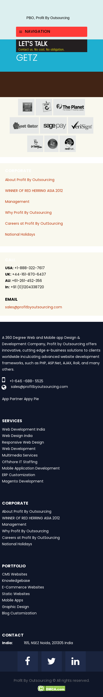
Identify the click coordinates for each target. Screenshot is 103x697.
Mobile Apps (12, 600)
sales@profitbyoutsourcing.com (33, 307)
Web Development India (23, 429)
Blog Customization (19, 613)
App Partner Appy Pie (20, 398)
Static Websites (16, 593)
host (24, 125)
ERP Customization (18, 474)
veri (80, 125)
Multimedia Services (20, 455)
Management (17, 201)
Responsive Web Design (23, 442)
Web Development (19, 448)
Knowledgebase (16, 580)
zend (26, 107)
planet (69, 107)
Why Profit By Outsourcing (28, 212)
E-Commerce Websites (23, 587)
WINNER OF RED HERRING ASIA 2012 (34, 190)
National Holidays (20, 234)
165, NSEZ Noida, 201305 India (48, 642)
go (35, 143)
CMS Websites (14, 574)
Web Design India (17, 435)
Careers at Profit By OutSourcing (34, 223)
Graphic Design (15, 606)
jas (44, 107)
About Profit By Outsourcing (29, 179)
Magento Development (22, 481)
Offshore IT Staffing (19, 461)
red (68, 143)
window (51, 143)
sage (53, 125)
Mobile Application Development (31, 468)
